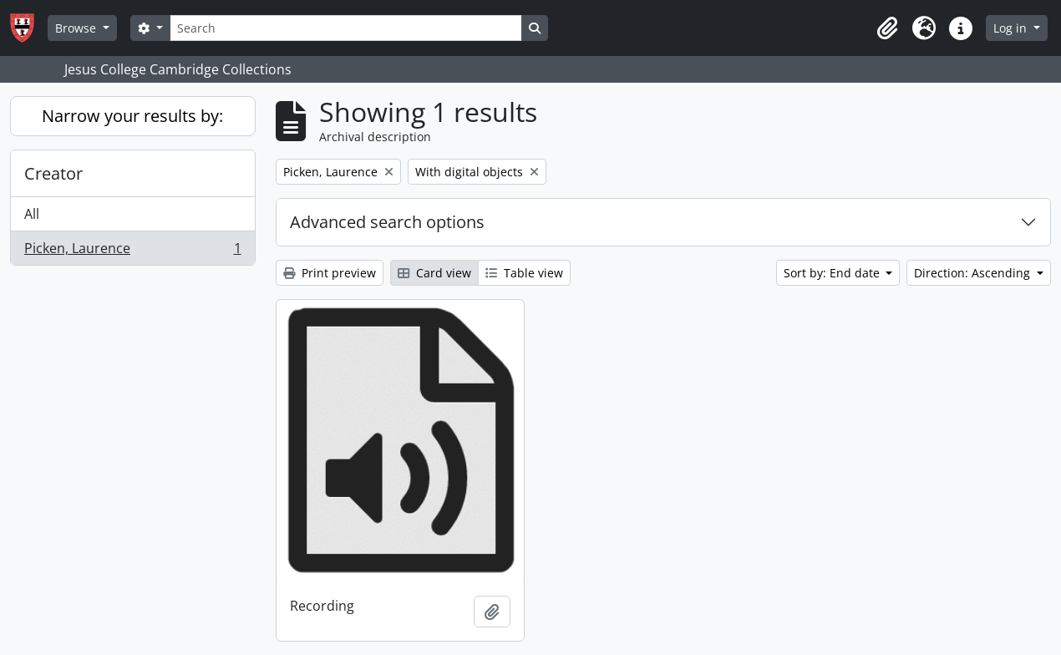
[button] (887, 28)
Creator (53, 173)
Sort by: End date (833, 273)
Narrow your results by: (132, 115)
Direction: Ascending (973, 273)
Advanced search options (387, 222)
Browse (77, 28)
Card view (434, 273)
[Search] (346, 28)
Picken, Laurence (132, 251)
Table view (524, 273)
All (31, 214)
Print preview (329, 273)
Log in (1011, 28)
